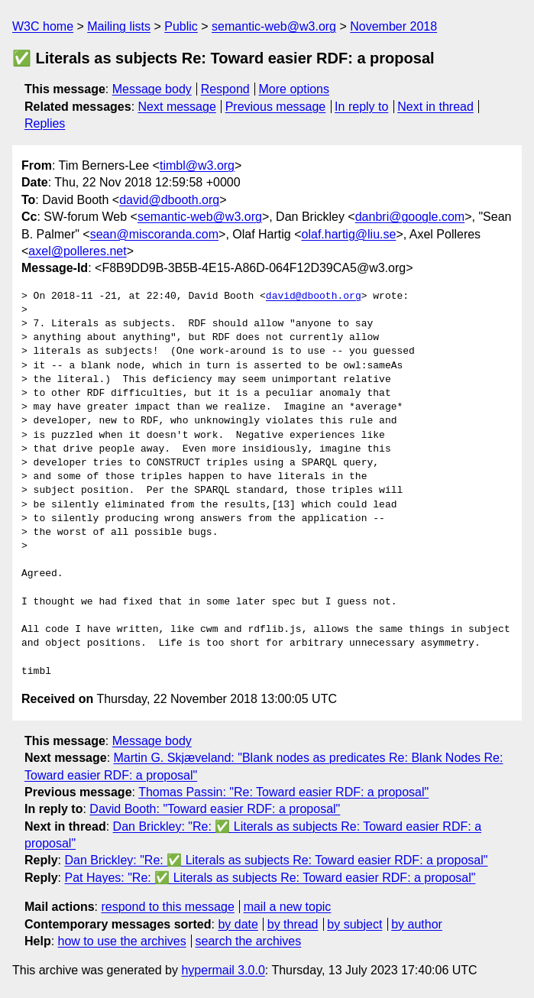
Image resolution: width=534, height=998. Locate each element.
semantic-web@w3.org (274, 26)
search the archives (249, 941)
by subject (354, 924)
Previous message (275, 106)
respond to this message (167, 906)
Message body (152, 89)
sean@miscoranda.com (154, 234)
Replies (44, 123)
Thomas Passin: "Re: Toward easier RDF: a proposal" (283, 792)
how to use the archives (122, 941)
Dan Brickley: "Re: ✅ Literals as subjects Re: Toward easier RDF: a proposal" (275, 860)
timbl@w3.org (197, 165)
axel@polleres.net (77, 251)
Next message (177, 106)
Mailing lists (118, 26)
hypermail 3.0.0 (222, 970)
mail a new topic (288, 906)
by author (416, 924)
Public (181, 26)
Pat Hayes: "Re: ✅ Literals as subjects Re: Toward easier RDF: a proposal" (269, 877)
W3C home (42, 26)
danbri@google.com (409, 216)
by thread (293, 924)
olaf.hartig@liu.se (349, 234)
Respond (225, 89)
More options (294, 89)
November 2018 (393, 26)
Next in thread (435, 106)
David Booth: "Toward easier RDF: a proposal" (214, 808)
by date (237, 924)
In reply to (361, 106)
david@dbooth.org (169, 199)
